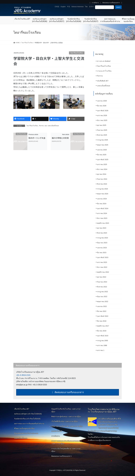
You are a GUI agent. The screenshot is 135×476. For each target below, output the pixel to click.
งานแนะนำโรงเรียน (104, 71)
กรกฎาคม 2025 (102, 140)
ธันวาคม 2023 (102, 218)
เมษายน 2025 (102, 150)
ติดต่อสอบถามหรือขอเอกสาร (111, 2)
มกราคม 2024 (102, 213)
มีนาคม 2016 (101, 331)
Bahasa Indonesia (78, 6)
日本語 (57, 6)
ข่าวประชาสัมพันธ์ (103, 61)
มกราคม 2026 (102, 115)
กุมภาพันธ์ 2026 (102, 111)
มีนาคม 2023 (101, 252)
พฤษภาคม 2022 (102, 301)
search (118, 7)
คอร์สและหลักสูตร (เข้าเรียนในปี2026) (28, 414)
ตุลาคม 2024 (101, 174)
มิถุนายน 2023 (102, 243)
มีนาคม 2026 (101, 106)
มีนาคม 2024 (101, 204)
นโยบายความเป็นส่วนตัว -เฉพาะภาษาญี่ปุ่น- (67, 426)
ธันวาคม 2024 (102, 169)
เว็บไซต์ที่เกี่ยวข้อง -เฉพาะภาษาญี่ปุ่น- (64, 421)
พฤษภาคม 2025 (102, 145)
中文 (68, 6)
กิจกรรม (41, 125)
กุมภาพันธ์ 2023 (102, 257)
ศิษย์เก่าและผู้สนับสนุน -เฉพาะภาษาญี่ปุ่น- (66, 416)
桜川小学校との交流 (60, 137)
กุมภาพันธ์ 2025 (102, 159)
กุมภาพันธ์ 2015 (102, 336)
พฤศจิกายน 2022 (103, 272)
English (63, 6)
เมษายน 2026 (102, 101)
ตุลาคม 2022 (101, 277)
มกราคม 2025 (102, 164)
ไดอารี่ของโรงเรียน (76, 53)
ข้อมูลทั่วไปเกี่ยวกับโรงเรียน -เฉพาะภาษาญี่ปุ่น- (66, 410)
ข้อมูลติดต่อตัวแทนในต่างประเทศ (26, 433)
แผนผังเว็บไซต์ (56, 431)
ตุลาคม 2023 (101, 228)
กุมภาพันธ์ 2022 (102, 316)
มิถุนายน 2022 (102, 296)
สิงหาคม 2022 (102, 287)
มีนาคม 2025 (101, 155)
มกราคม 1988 (102, 345)
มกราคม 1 (100, 350)
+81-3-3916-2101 (23, 375)
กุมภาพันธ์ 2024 (102, 208)
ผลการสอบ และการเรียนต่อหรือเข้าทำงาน (29, 423)
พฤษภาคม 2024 (102, 194)
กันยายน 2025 (102, 130)
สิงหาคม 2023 (102, 233)
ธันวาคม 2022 (102, 267)
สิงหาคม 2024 (102, 184)
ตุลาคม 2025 (101, 125)
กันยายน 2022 (102, 282)
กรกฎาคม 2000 (102, 340)
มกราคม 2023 (102, 262)
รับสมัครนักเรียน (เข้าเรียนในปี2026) (27, 419)
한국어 (91, 6)
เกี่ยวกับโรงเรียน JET (21, 409)
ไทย (86, 6)
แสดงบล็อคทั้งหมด (53, 125)
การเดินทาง (95, 2)
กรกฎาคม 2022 (102, 292)
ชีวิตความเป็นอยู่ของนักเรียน (24, 428)
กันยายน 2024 (102, 179)
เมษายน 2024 (102, 199)
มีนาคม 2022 (101, 311)
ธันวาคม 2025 (102, 120)
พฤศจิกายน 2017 (103, 326)
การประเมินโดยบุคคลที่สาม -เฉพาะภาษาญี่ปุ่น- (66, 450)
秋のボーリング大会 (37, 137)
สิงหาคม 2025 (102, 135)
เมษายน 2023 (102, 248)
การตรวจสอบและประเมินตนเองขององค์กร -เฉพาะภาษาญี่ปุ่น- (66, 442)
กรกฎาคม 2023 (102, 238)
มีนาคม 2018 (101, 321)
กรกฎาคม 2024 (102, 189)
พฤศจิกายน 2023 (103, 223)
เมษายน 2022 (102, 306)
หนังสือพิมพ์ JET (103, 81)
